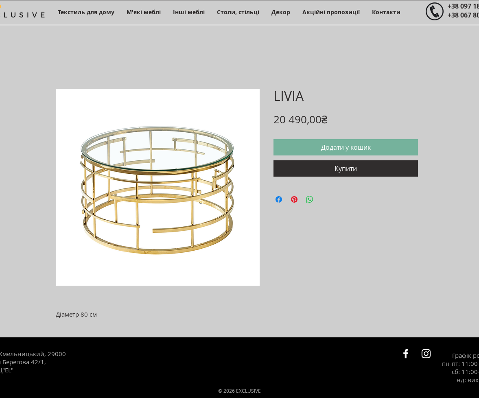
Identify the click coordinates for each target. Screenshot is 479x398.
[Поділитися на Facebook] (279, 199)
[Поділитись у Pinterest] (294, 199)
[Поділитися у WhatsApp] (310, 199)
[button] (86, 12)
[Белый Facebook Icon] (406, 354)
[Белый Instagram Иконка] (426, 354)
